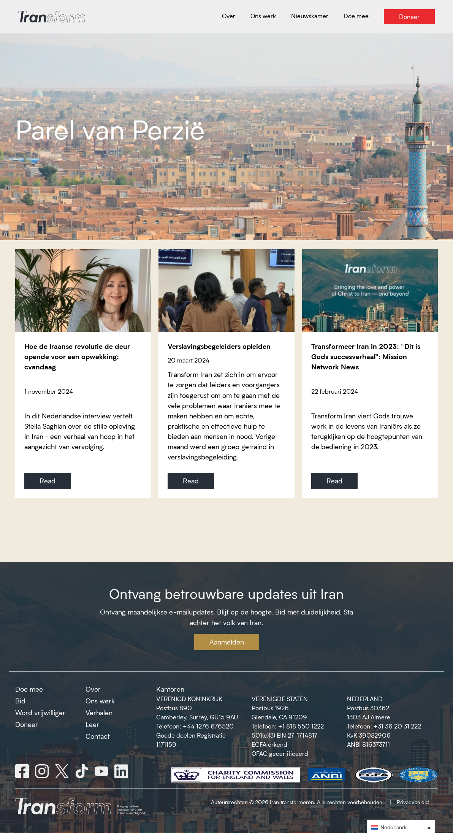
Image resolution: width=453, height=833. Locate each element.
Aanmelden (226, 641)
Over (93, 689)
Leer (92, 724)
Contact (98, 736)
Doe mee (29, 689)
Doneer (26, 724)
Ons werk (100, 700)
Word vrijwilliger (40, 712)
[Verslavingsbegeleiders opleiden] (226, 290)
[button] (400, 826)
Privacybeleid (413, 802)
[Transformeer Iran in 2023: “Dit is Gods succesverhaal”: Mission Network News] (370, 290)
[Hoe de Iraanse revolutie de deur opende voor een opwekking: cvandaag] (83, 290)
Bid (20, 700)
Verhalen (99, 712)
